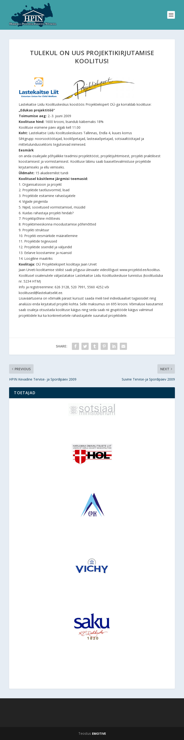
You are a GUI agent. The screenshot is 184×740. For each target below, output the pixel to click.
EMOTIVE (99, 733)
